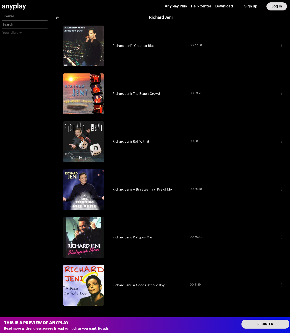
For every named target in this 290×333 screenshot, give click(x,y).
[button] (25, 16)
